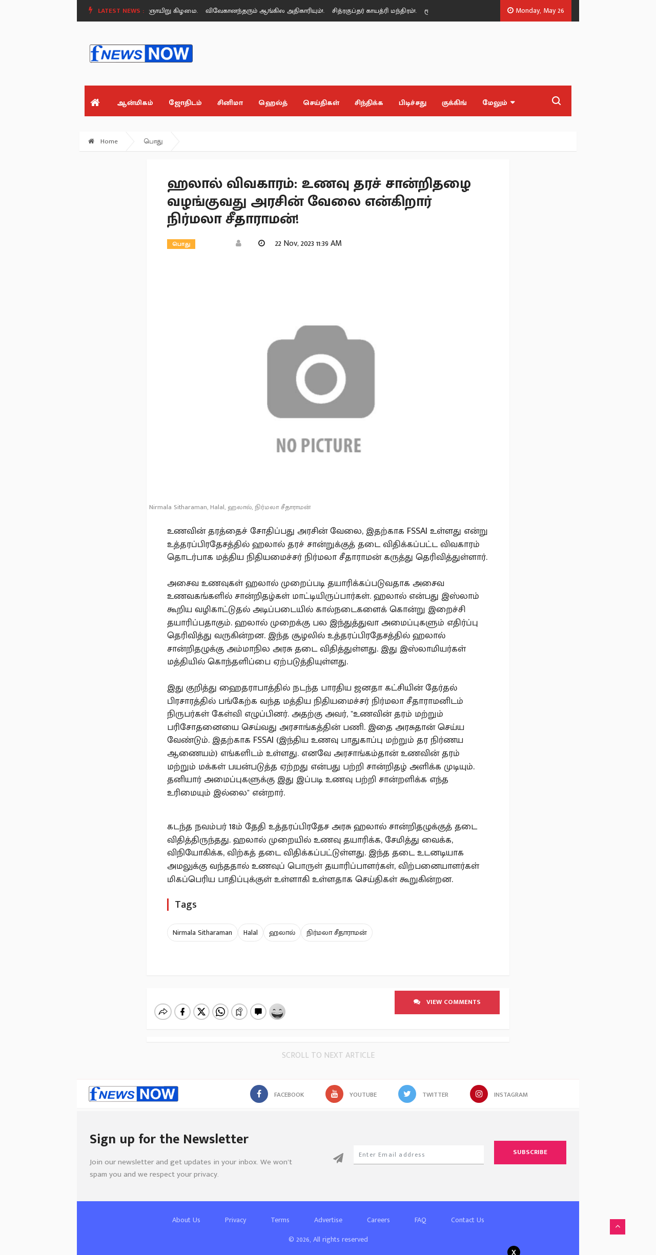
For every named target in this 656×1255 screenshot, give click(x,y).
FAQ (420, 1220)
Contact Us (467, 1220)
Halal (250, 932)
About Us (186, 1220)
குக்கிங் (454, 103)
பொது (153, 141)
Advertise (328, 1220)
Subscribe (530, 1152)
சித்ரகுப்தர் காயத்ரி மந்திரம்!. (377, 10)
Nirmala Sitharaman (202, 932)
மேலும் (498, 103)
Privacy (235, 1220)
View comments (447, 1002)
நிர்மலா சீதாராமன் (336, 932)
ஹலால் (282, 932)
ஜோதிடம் (185, 103)
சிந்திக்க (369, 103)
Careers (378, 1220)
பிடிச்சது (412, 103)
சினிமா (230, 103)
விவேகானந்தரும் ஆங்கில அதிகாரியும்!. (268, 10)
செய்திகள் (321, 103)
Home (103, 141)
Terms (280, 1220)
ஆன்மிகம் (135, 103)
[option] (272, 10)
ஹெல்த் (273, 103)
